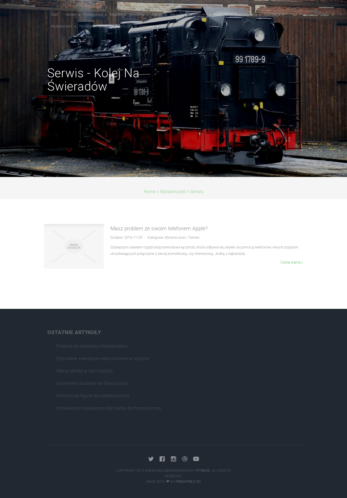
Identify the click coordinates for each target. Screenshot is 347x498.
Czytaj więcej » (291, 262)
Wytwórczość (173, 197)
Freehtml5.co (188, 481)
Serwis (196, 197)
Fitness (203, 470)
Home (150, 197)
